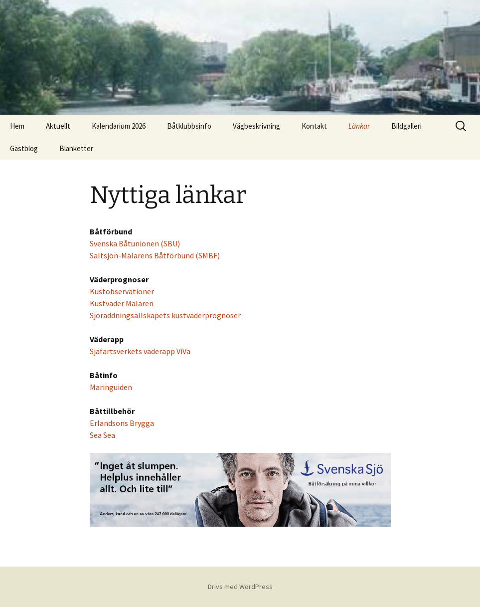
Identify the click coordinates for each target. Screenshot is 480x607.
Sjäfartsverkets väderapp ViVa (140, 351)
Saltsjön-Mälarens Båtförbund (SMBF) (155, 255)
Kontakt (314, 126)
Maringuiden (111, 387)
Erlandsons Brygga (122, 423)
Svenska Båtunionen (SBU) (135, 243)
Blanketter (76, 148)
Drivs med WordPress (240, 586)
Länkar (359, 126)
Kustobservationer (122, 291)
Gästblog (24, 148)
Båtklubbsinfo (189, 126)
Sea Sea (102, 435)
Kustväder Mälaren (122, 303)
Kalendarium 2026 (119, 126)
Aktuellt (58, 126)
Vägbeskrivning (256, 126)
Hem (17, 126)
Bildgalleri (406, 126)
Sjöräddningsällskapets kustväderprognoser (165, 315)
